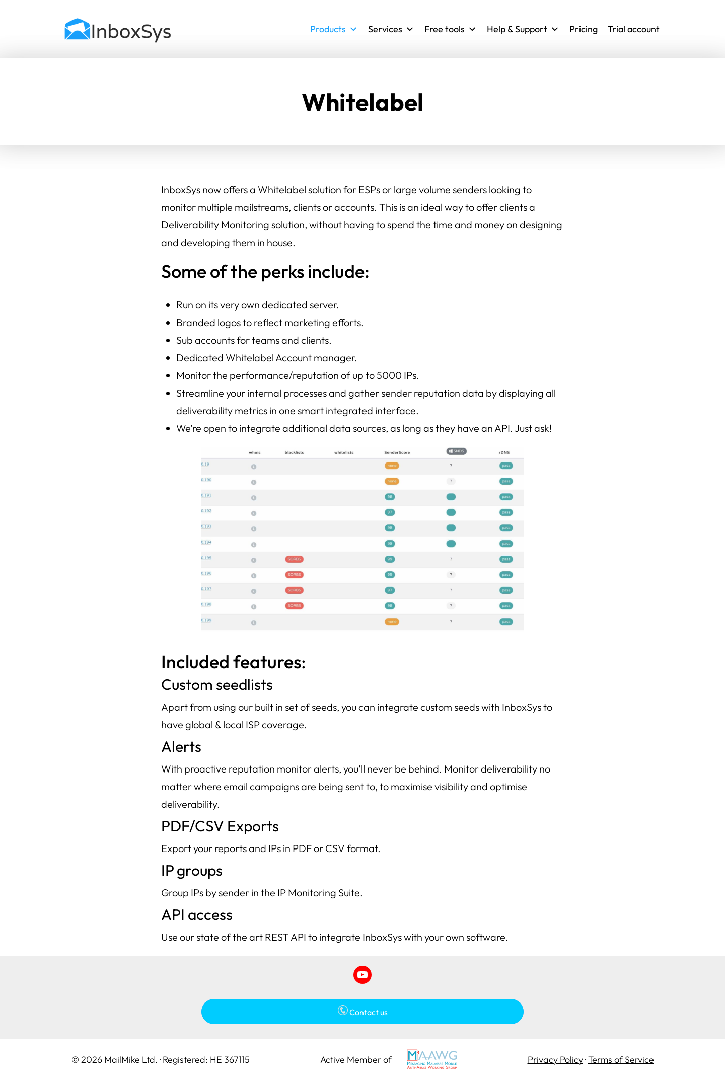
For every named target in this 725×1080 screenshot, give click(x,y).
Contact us (363, 1011)
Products (334, 29)
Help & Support (523, 29)
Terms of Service (621, 1059)
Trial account (634, 29)
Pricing (583, 29)
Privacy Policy (555, 1059)
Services (391, 29)
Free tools (450, 29)
